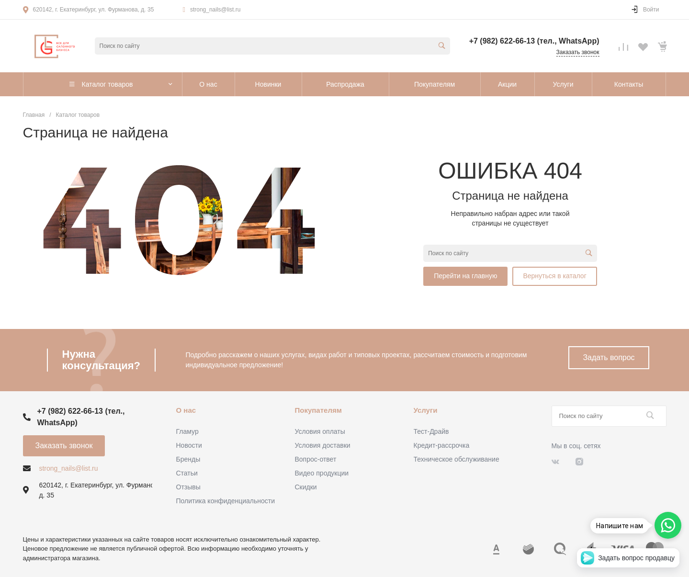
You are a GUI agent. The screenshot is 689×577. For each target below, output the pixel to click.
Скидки (306, 487)
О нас (186, 410)
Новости (189, 445)
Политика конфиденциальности (225, 501)
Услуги (426, 410)
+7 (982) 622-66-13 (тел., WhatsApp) (534, 41)
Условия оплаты (320, 431)
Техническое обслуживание (456, 459)
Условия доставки (322, 445)
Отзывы (188, 487)
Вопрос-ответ (316, 459)
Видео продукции (322, 473)
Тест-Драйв (431, 431)
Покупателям (318, 410)
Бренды (188, 459)
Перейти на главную (465, 276)
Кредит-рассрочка (442, 445)
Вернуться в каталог (554, 276)
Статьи (187, 473)
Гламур (187, 431)
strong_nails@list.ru (215, 9)
